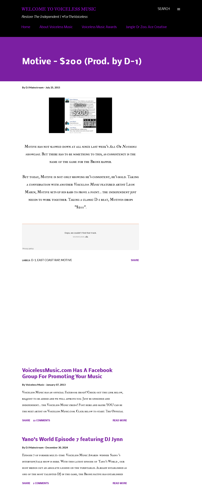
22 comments (41, 420)
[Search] (164, 9)
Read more (120, 420)
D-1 (33, 260)
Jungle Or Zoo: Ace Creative (146, 27)
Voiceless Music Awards (99, 27)
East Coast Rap (48, 260)
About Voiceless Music (56, 27)
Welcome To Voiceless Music (58, 9)
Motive (66, 260)
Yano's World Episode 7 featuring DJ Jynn (72, 439)
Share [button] (135, 260)
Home (25, 27)
